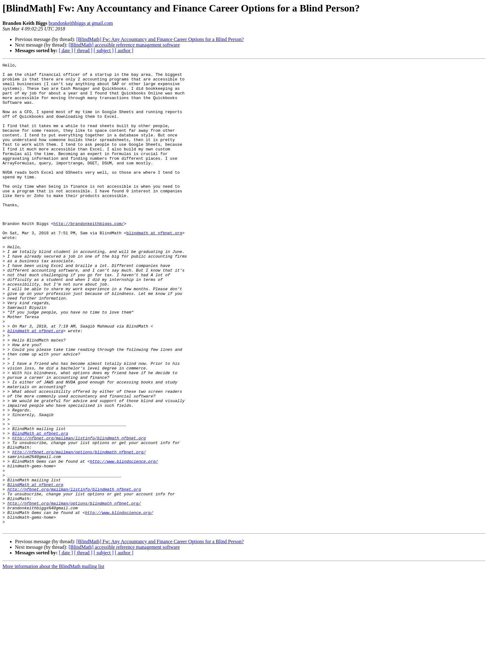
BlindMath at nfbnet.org (40, 508)
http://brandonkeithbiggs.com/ (89, 256)
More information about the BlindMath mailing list (53, 659)
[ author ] (124, 50)
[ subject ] (104, 50)
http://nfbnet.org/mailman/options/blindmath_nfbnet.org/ (79, 530)
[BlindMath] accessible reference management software (124, 45)
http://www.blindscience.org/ (124, 541)
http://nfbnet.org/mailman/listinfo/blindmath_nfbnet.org (79, 513)
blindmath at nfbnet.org (154, 267)
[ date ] (66, 50)
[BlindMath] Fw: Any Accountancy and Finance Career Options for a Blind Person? (160, 39)
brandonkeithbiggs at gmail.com (81, 23)
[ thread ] (83, 50)
